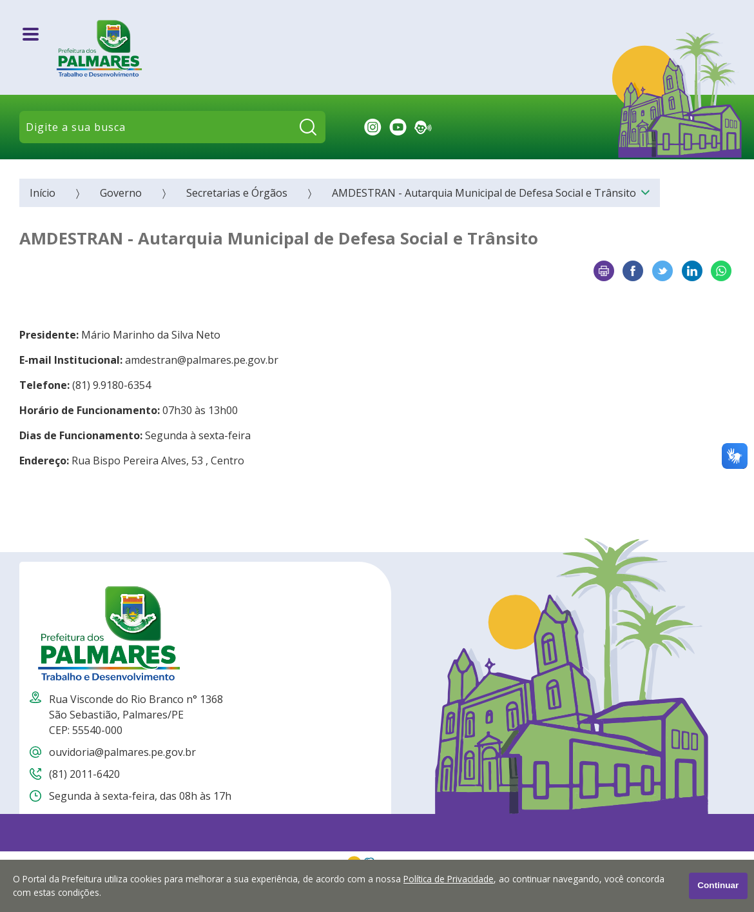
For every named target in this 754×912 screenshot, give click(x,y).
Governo (121, 193)
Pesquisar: (325, 127)
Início (42, 193)
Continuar (718, 885)
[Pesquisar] (308, 127)
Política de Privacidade (448, 879)
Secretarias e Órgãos (236, 193)
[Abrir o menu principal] (30, 34)
